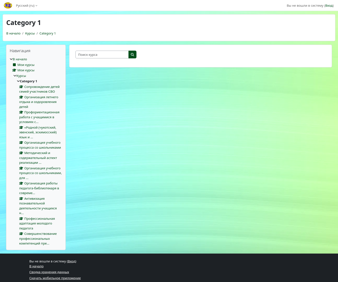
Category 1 (47, 33)
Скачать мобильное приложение (55, 278)
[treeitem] (36, 151)
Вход (329, 5)
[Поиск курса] (102, 55)
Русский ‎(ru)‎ (25, 5)
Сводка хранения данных (49, 272)
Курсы (30, 33)
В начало (13, 33)
